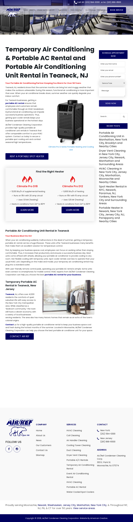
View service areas (84, 508)
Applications (64, 10)
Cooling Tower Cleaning (78, 445)
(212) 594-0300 (108, 433)
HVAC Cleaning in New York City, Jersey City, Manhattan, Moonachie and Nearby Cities (113, 175)
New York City (99, 505)
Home (26, 10)
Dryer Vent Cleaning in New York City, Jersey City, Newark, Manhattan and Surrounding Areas (112, 157)
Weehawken (55, 505)
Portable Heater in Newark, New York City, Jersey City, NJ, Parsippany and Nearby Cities (112, 214)
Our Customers (91, 10)
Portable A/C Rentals (77, 460)
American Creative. (99, 518)
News (38, 440)
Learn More (27, 210)
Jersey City (69, 505)
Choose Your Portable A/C (47, 10)
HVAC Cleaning (77, 10)
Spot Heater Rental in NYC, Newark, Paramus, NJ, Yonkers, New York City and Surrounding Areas (113, 195)
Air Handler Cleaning (76, 440)
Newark (42, 505)
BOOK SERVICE (117, 10)
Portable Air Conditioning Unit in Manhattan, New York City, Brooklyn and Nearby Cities (113, 139)
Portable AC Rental (76, 487)
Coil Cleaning (73, 435)
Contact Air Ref (20, 336)
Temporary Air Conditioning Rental (80, 467)
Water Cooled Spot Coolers (80, 491)
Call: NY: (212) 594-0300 (88, 2)
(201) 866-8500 (108, 441)
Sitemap (40, 455)
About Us (33, 10)
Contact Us (101, 10)
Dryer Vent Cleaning (76, 455)
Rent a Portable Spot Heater (27, 156)
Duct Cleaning (73, 450)
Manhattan (83, 505)
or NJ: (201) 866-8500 (111, 2)
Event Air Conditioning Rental (77, 475)
